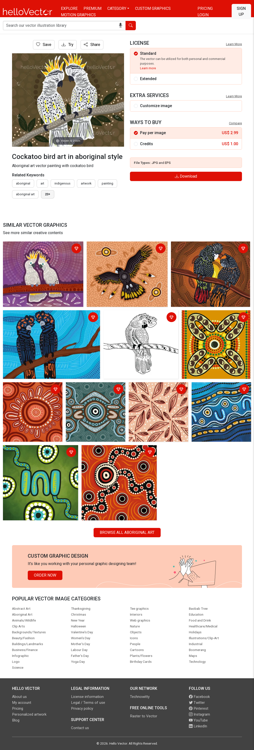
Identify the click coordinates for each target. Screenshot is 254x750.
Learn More (234, 44)
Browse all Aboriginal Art (127, 532)
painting (107, 183)
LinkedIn (198, 726)
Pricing (205, 8)
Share (92, 44)
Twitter (197, 702)
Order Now (45, 575)
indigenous (63, 183)
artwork (86, 183)
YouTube (198, 720)
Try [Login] (67, 44)
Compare (235, 123)
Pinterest (198, 708)
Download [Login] (186, 176)
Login (203, 15)
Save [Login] (43, 44)
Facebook (199, 696)
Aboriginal (23, 183)
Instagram (199, 714)
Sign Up (241, 11)
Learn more (148, 68)
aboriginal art (25, 194)
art (42, 183)
